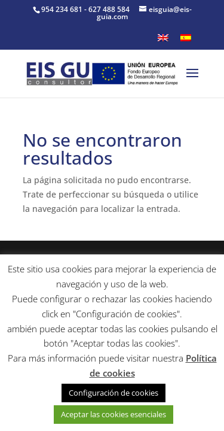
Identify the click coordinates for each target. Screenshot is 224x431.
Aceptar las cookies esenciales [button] (113, 414)
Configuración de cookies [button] (113, 392)
